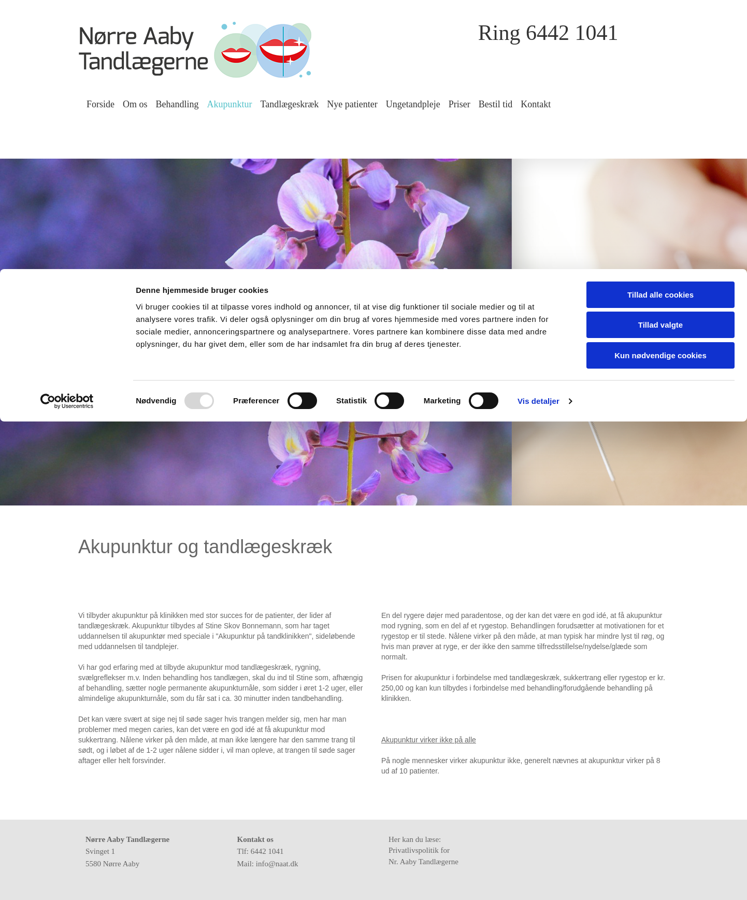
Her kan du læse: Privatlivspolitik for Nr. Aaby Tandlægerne (426, 850)
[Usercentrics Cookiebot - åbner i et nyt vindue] (67, 132)
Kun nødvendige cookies (660, 86)
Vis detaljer (538, 132)
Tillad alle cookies (660, 25)
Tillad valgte (660, 56)
